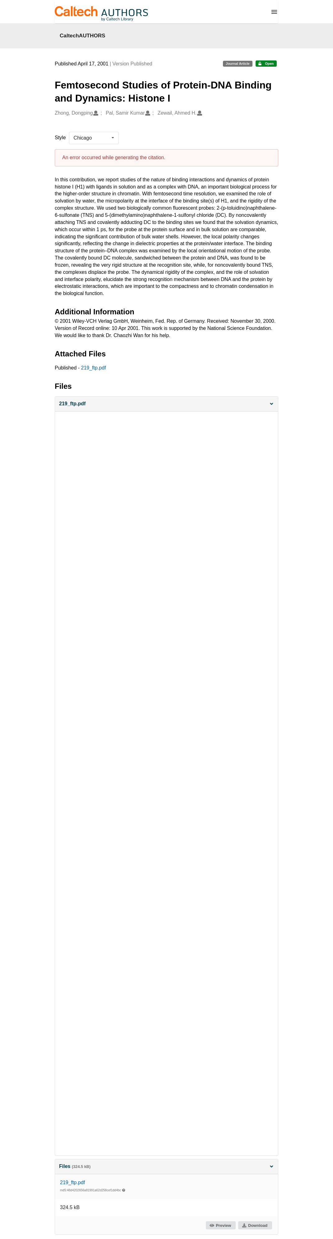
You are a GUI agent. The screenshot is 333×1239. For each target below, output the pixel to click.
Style (60, 137)
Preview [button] (220, 1225)
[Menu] (274, 12)
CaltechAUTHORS (82, 35)
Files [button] (166, 1166)
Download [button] (254, 1225)
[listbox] (94, 138)
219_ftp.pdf (93, 367)
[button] (166, 404)
